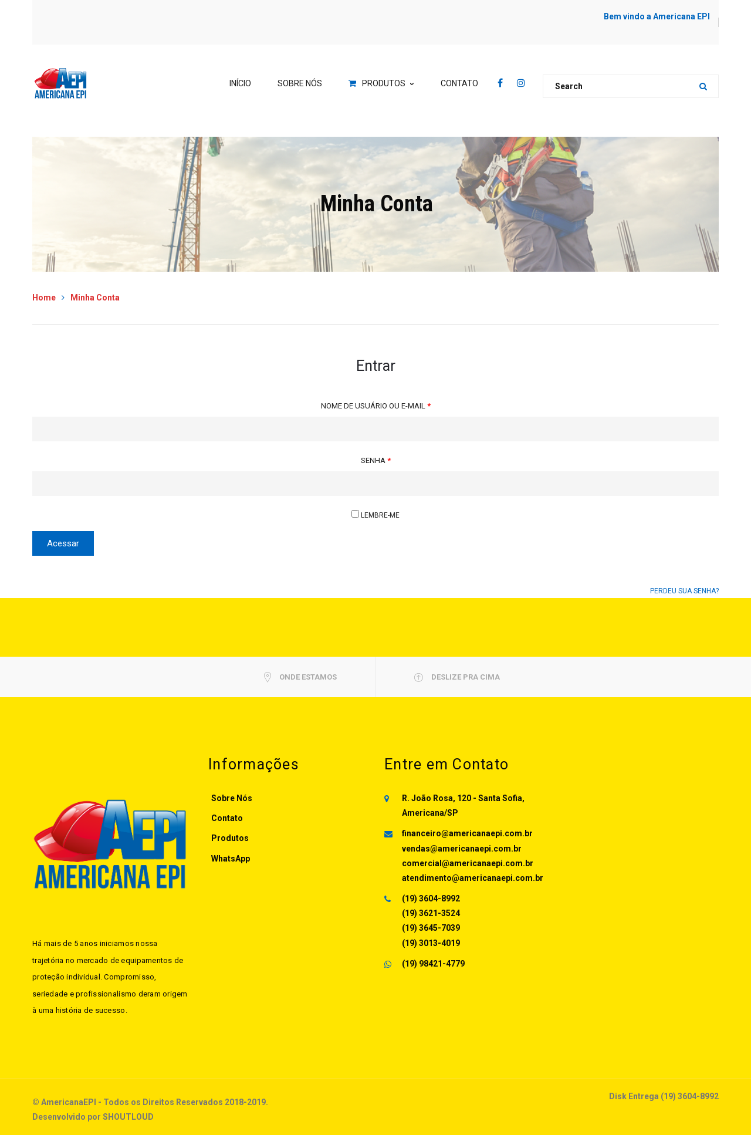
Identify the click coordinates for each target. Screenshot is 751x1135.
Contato (227, 818)
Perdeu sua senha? (684, 591)
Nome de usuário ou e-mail (376, 405)
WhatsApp (230, 858)
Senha (376, 460)
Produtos (230, 838)
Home (44, 297)
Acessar (63, 543)
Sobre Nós (231, 798)
